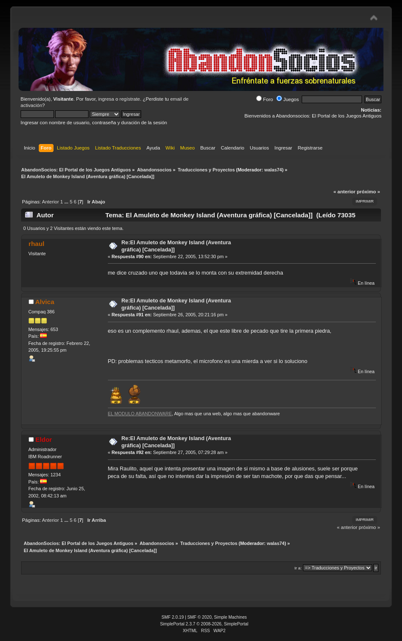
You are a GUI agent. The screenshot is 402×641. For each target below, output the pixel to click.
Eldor (43, 439)
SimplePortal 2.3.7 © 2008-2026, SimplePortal (204, 624)
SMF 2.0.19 (172, 617)
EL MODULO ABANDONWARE (140, 413)
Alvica (44, 301)
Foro (264, 99)
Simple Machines (230, 617)
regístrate (130, 98)
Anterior (50, 201)
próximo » (368, 191)
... (67, 201)
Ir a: (298, 568)
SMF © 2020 (200, 617)
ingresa (106, 98)
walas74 (273, 169)
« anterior (344, 191)
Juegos (287, 99)
